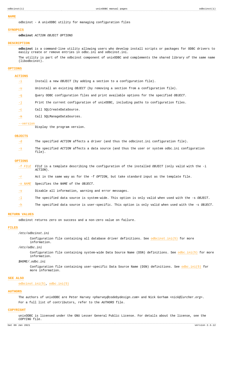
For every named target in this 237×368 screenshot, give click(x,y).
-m (20, 128)
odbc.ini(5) (188, 278)
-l (20, 218)
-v (20, 210)
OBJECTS (21, 149)
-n (24, 202)
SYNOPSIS (16, 31)
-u (20, 97)
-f (24, 183)
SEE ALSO (16, 307)
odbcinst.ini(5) (164, 262)
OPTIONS (15, 75)
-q (20, 105)
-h (20, 225)
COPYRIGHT (17, 342)
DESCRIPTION (19, 46)
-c (20, 120)
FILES (13, 250)
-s (20, 163)
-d (20, 155)
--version (26, 135)
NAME (12, 17)
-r (20, 195)
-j (20, 112)
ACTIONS (21, 83)
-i (20, 89)
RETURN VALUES (21, 235)
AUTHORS (15, 321)
